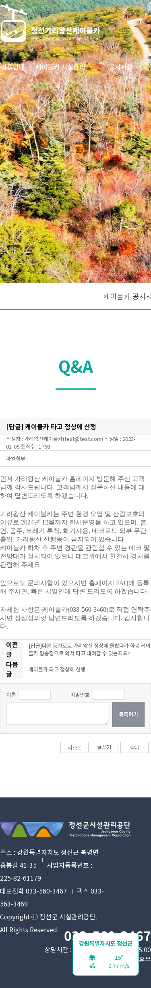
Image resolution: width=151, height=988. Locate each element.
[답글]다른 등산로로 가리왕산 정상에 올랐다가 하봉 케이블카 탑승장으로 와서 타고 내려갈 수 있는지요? (90, 649)
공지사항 (121, 66)
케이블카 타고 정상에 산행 (57, 669)
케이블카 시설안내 (60, 66)
